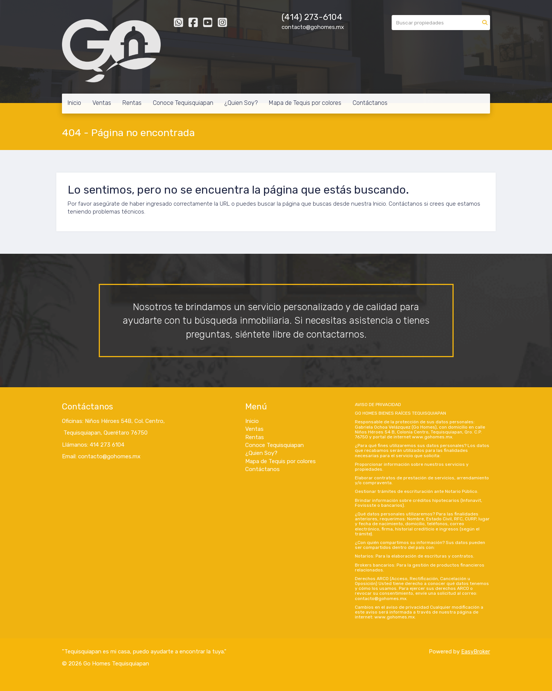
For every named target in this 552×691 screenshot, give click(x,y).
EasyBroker (475, 651)
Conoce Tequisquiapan (183, 102)
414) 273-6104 (313, 17)
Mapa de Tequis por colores (305, 102)
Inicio (74, 102)
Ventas (101, 102)
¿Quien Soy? (241, 102)
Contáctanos (370, 102)
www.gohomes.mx (432, 436)
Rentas (132, 102)
